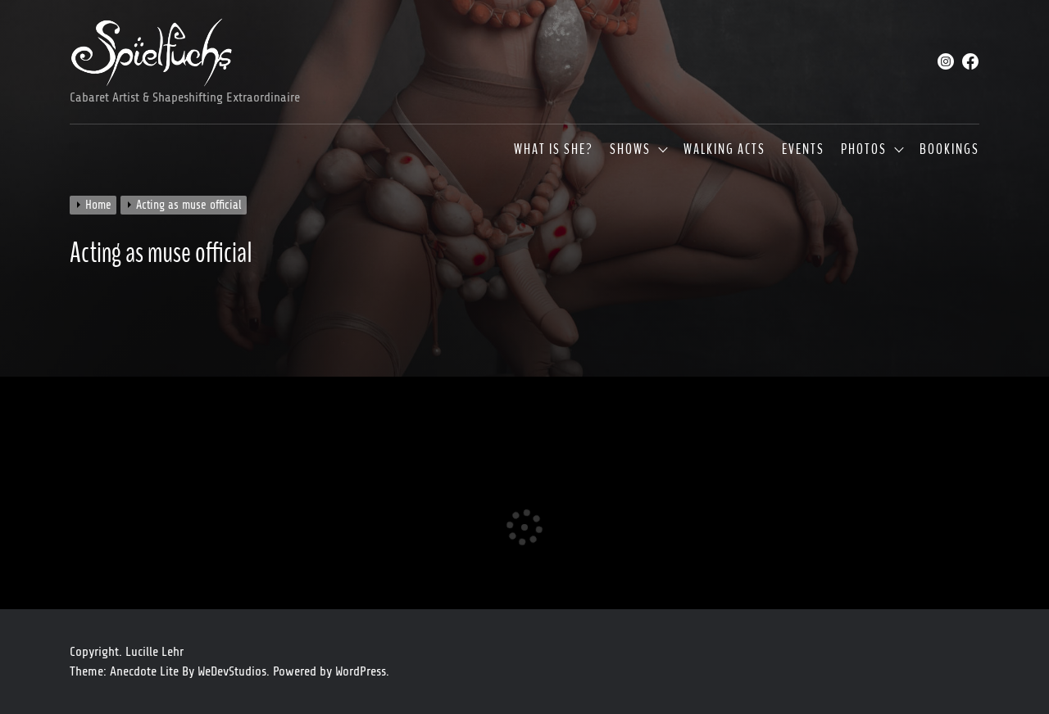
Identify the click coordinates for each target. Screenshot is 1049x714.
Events (803, 150)
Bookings (949, 150)
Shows (630, 150)
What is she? (553, 150)
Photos (864, 150)
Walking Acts (724, 150)
